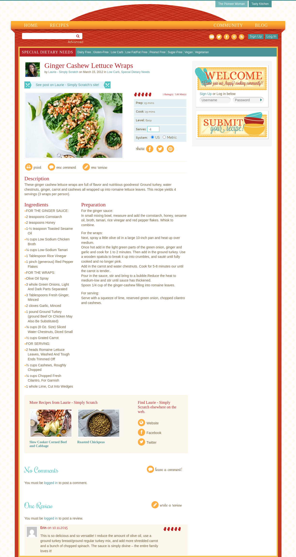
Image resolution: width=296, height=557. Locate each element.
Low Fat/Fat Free (136, 52)
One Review (99, 167)
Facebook (154, 433)
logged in (51, 483)
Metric (170, 137)
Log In (271, 36)
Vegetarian (202, 52)
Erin (43, 528)
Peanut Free (158, 52)
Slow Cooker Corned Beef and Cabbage (48, 444)
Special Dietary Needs (47, 52)
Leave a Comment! (168, 469)
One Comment (66, 167)
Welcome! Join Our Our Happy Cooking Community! (231, 78)
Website (153, 423)
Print (38, 167)
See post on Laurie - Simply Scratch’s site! (67, 85)
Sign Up (256, 36)
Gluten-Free (101, 52)
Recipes (59, 25)
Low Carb (117, 52)
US (155, 137)
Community (228, 25)
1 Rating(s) (167, 94)
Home (31, 25)
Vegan (188, 52)
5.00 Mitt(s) (180, 94)
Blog (261, 25)
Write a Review (171, 504)
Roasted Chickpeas (91, 442)
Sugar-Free (175, 52)
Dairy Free (84, 52)
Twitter (151, 442)
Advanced (75, 42)
